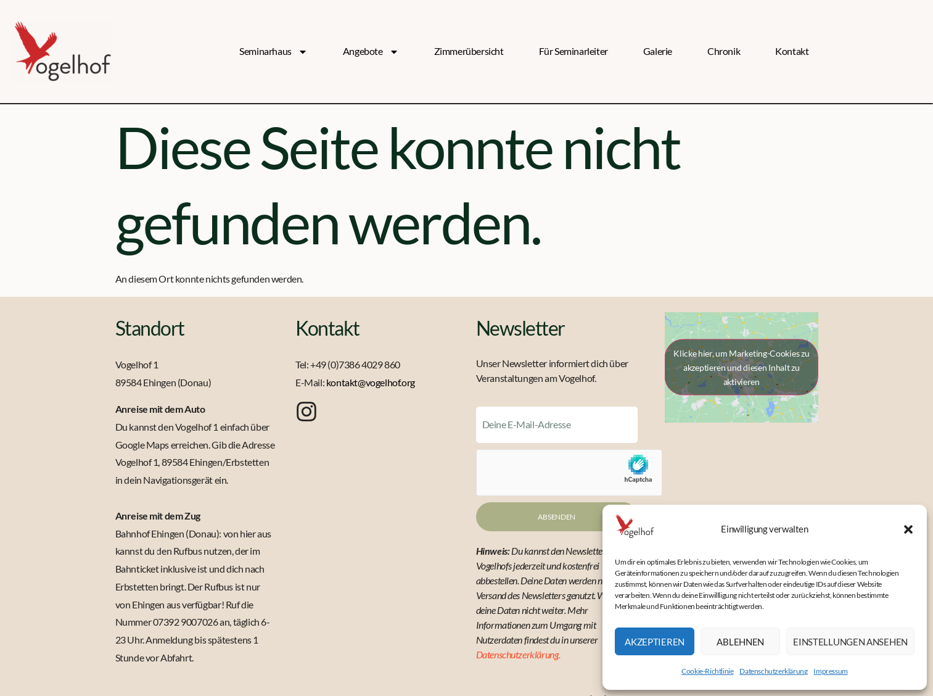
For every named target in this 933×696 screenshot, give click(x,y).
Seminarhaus (273, 51)
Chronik (723, 51)
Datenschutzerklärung (773, 671)
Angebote (371, 51)
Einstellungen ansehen (850, 641)
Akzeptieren (654, 641)
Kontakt (791, 51)
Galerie (657, 51)
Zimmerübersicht (469, 51)
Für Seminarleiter (573, 51)
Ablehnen (740, 641)
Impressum (830, 671)
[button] (908, 529)
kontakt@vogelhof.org (370, 382)
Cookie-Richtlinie (707, 671)
